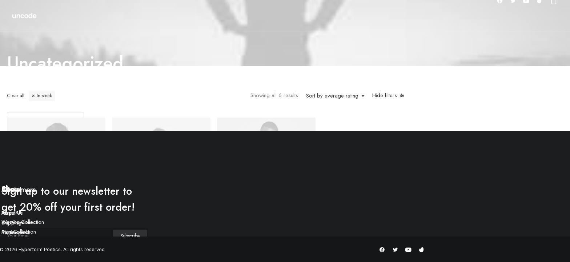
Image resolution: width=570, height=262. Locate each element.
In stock (44, 95)
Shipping (11, 223)
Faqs (7, 213)
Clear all (15, 95)
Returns (9, 233)
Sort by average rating (332, 96)
